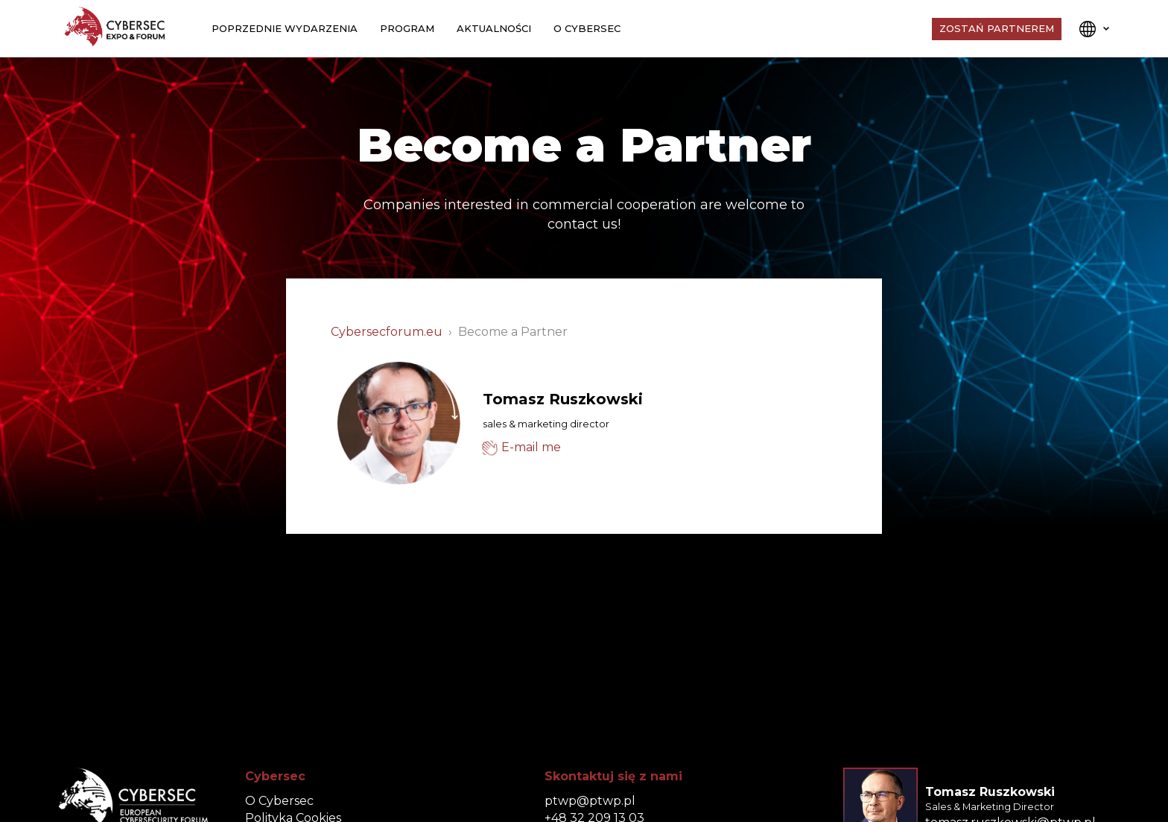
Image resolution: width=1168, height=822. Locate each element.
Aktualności (494, 28)
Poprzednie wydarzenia (285, 28)
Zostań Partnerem (996, 28)
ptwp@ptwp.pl (590, 801)
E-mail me (531, 447)
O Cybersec (586, 28)
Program (407, 28)
